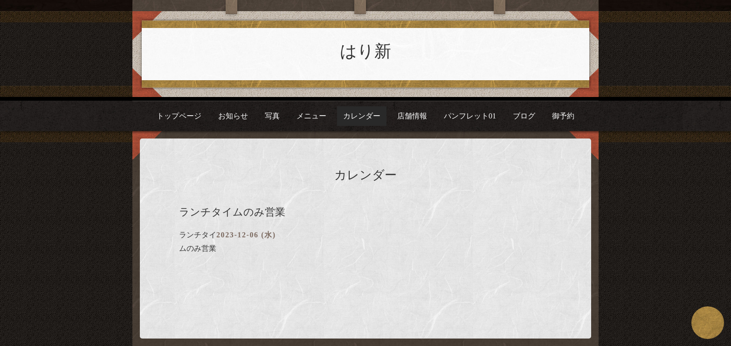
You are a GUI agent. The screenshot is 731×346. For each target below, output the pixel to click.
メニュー (311, 116)
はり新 (365, 51)
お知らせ (233, 116)
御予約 (563, 116)
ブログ (524, 116)
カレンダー (361, 116)
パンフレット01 (470, 116)
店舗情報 (412, 116)
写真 (272, 116)
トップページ (179, 116)
